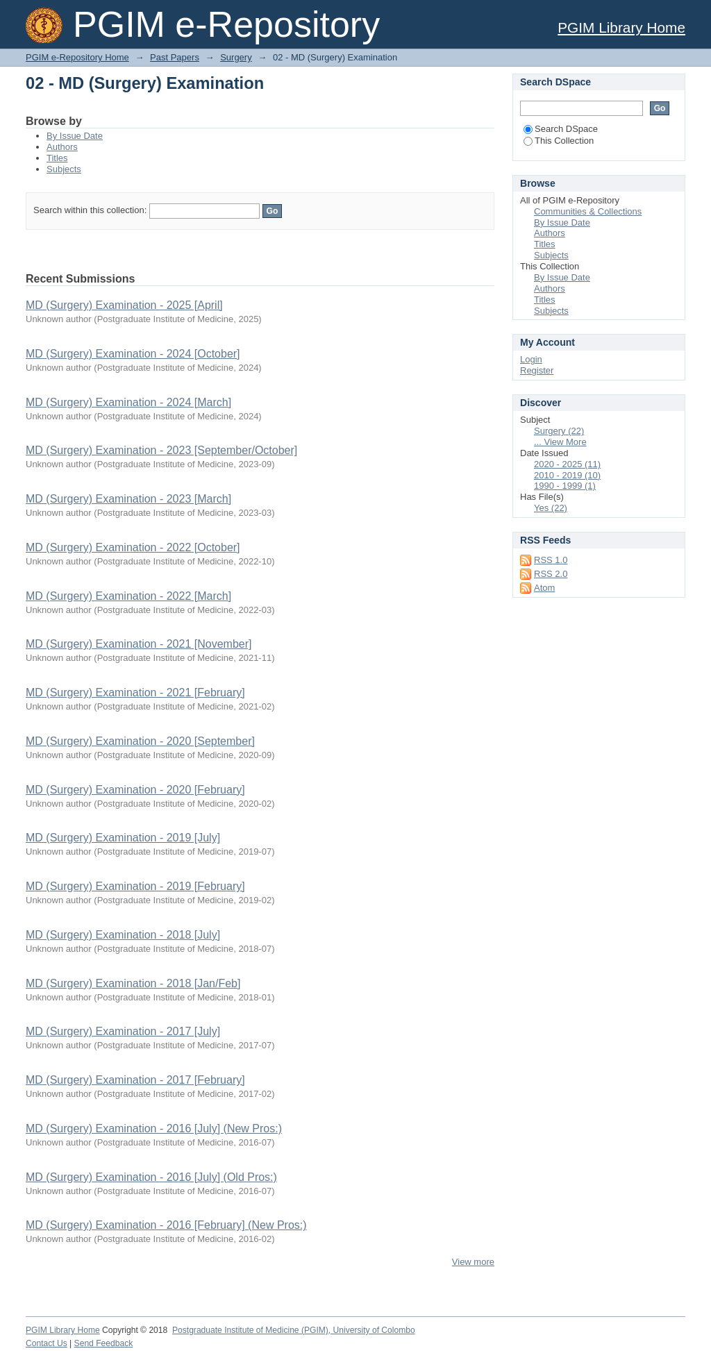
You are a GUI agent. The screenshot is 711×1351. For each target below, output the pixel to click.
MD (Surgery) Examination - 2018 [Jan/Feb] (133, 983)
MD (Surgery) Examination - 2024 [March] (128, 402)
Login (531, 359)
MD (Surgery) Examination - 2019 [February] (135, 886)
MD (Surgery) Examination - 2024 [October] (133, 354)
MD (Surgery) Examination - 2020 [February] (135, 790)
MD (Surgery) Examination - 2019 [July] (123, 838)
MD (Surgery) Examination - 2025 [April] (124, 305)
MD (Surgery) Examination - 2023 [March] (128, 499)
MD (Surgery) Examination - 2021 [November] (138, 644)
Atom (544, 587)
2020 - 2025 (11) (567, 464)
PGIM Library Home (621, 27)
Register (536, 370)
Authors (62, 147)
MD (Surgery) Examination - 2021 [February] (135, 692)
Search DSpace (561, 129)
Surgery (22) (559, 431)
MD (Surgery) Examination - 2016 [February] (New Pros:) (166, 1225)
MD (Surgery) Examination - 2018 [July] (123, 935)
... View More (560, 442)
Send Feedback (103, 1343)
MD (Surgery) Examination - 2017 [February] (135, 1080)
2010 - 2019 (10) (567, 475)
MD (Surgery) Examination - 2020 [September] (140, 741)
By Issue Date (75, 136)
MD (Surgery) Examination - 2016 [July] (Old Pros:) (151, 1177)
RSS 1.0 (550, 560)
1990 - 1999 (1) (565, 485)
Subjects (64, 169)
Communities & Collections (588, 211)
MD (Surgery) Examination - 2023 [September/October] (161, 450)
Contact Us (46, 1343)
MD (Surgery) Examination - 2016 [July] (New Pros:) (154, 1128)
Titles (57, 158)
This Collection (559, 140)
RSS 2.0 (550, 574)
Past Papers (174, 57)
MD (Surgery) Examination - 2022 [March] (128, 596)
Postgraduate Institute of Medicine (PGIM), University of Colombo (293, 1330)
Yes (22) (550, 508)
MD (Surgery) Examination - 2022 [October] (133, 547)
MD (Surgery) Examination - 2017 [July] (123, 1031)
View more (473, 1262)
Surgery (236, 57)
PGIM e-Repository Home (77, 57)
